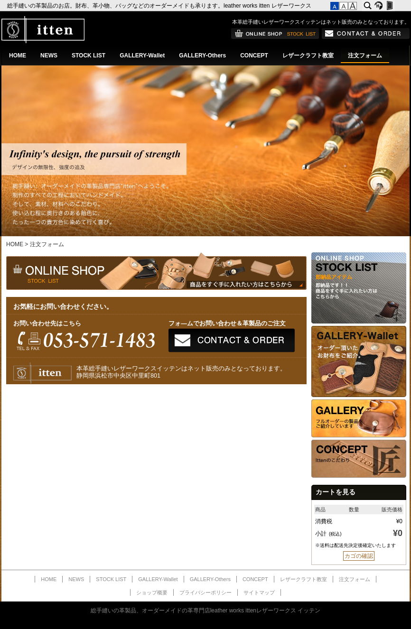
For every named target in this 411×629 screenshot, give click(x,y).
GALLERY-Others (202, 55)
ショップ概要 (152, 592)
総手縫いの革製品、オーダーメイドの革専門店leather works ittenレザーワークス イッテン (206, 610)
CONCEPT (254, 55)
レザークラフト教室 (308, 55)
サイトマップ (259, 592)
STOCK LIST (88, 55)
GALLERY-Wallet (142, 55)
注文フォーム (365, 55)
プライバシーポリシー (205, 592)
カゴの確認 (359, 556)
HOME (17, 55)
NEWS (48, 55)
